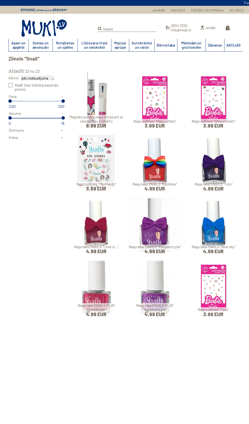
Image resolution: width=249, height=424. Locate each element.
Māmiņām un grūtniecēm (191, 45)
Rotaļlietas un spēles (65, 45)
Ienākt (211, 28)
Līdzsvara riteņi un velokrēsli (94, 45)
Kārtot (13, 77)
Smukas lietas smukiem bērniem (43, 10)
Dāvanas (215, 45)
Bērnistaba (166, 45)
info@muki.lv (181, 30)
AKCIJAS (233, 45)
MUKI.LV (44, 28)
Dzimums (16, 130)
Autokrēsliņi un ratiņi (142, 45)
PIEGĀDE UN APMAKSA (207, 10)
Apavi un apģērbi (18, 45)
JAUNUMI (158, 10)
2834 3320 (179, 25)
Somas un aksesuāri (41, 45)
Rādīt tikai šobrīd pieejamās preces (37, 87)
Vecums (15, 113)
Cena (13, 96)
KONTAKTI (178, 10)
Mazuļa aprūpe (120, 45)
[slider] (10, 101)
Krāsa (13, 137)
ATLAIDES (236, 10)
